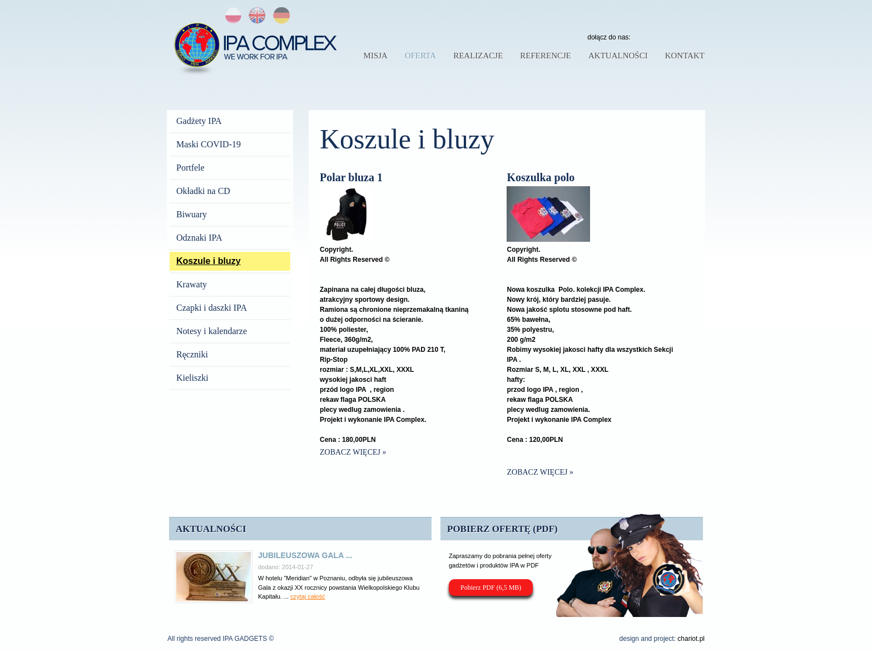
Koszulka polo (540, 177)
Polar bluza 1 (351, 177)
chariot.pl (691, 639)
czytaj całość (307, 596)
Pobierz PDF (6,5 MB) (490, 587)
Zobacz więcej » (353, 452)
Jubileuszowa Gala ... (305, 555)
